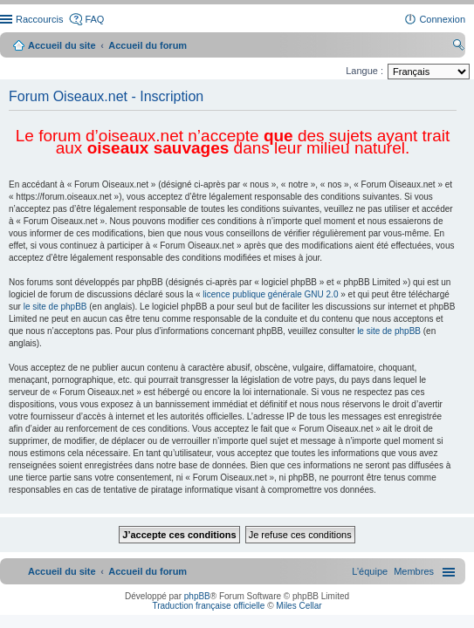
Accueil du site (62, 45)
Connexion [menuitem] (442, 19)
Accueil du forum (147, 45)
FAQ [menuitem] (94, 19)
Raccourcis (39, 19)
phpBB (197, 596)
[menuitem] (414, 571)
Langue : (364, 70)
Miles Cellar (298, 606)
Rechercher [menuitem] (458, 47)
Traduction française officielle (208, 606)
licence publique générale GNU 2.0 (270, 294)
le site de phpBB (55, 306)
